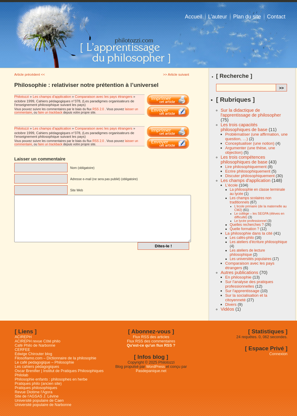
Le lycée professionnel (250, 221)
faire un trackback (50, 112)
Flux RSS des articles (151, 337)
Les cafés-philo (242, 238)
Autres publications (239, 272)
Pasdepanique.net (151, 371)
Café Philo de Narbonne (35, 345)
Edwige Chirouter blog (33, 354)
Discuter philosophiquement (250, 175)
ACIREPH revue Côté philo (38, 341)
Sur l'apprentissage (242, 291)
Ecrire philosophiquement (247, 171)
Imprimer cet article (168, 99)
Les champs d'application (52, 96)
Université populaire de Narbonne (43, 405)
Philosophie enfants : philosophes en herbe (51, 379)
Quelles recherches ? (247, 225)
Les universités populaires (250, 259)
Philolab (21, 375)
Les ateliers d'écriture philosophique (258, 242)
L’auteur (217, 17)
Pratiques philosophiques (36, 388)
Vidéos (227, 309)
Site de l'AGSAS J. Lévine (37, 396)
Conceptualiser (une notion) (249, 143)
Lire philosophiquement (246, 166)
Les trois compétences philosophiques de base (244, 159)
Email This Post (168, 111)
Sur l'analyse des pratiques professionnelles (249, 284)
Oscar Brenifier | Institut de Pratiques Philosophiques (59, 371)
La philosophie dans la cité (248, 233)
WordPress (155, 367)
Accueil (193, 17)
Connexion (278, 354)
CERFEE (22, 350)
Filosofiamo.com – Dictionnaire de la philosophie (55, 358)
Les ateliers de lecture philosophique (247, 252)
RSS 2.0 (98, 109)
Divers (230, 304)
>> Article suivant (176, 74)
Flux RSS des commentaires (151, 341)
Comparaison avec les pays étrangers (103, 96)
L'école (231, 185)
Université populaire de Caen (39, 400)
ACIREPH (23, 337)
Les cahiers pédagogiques (37, 367)
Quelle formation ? (244, 229)
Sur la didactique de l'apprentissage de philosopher (251, 112)
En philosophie (238, 277)
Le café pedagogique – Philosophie (44, 362)
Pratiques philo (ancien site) (38, 383)
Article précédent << (29, 74)
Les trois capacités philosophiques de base (244, 127)
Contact (276, 17)
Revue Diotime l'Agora (33, 392)
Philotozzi (22, 96)
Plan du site (247, 17)
